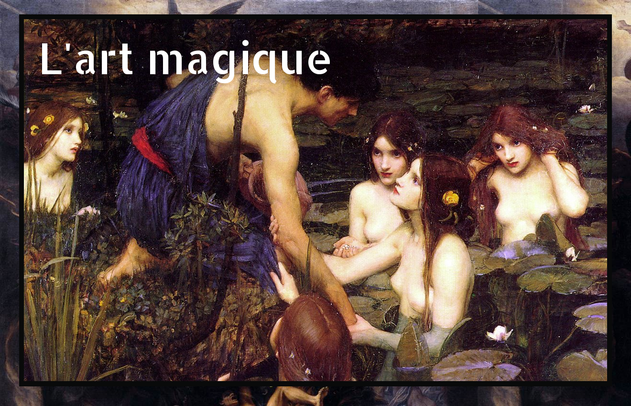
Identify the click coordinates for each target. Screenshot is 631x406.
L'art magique (185, 57)
